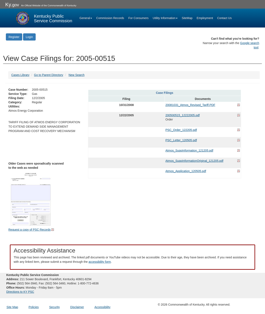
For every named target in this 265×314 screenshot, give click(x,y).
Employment (205, 18)
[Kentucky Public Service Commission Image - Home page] (43, 18)
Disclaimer (77, 307)
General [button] (85, 18)
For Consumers (138, 18)
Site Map (12, 307)
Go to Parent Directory (48, 75)
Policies (34, 307)
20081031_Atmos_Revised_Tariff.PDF (190, 105)
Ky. (12, 4)
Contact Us (224, 18)
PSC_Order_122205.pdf (181, 130)
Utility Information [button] (165, 18)
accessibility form (99, 261)
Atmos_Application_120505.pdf (185, 171)
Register (14, 37)
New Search (76, 75)
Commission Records (110, 18)
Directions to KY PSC (20, 291)
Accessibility (102, 307)
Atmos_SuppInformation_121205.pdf (189, 150)
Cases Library (20, 75)
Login (29, 37)
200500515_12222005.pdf (182, 115)
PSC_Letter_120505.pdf (181, 140)
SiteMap (187, 18)
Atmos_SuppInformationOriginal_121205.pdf (194, 160)
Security (54, 307)
